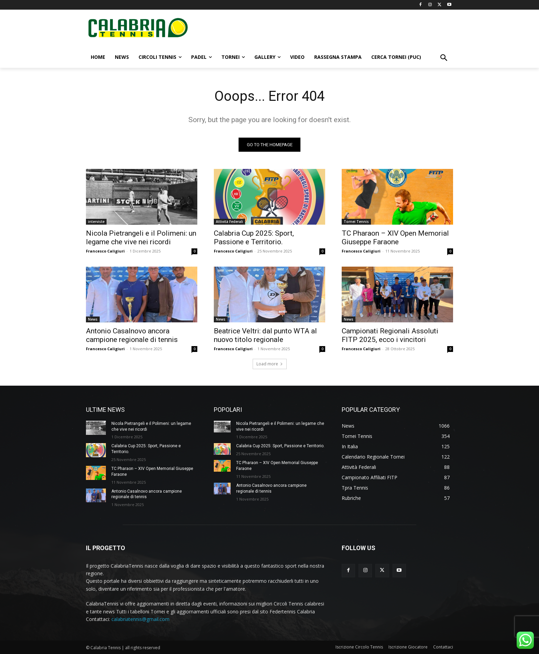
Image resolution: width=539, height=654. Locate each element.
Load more (269, 364)
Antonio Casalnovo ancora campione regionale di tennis (132, 335)
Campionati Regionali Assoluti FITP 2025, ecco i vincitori (390, 335)
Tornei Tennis (356, 221)
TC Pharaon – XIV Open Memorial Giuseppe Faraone (395, 237)
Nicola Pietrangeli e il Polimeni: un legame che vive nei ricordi (141, 237)
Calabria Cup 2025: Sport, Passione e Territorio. (254, 237)
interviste (96, 221)
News (93, 319)
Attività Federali (229, 221)
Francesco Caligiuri (105, 251)
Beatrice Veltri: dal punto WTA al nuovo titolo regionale (265, 335)
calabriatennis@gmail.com (140, 619)
